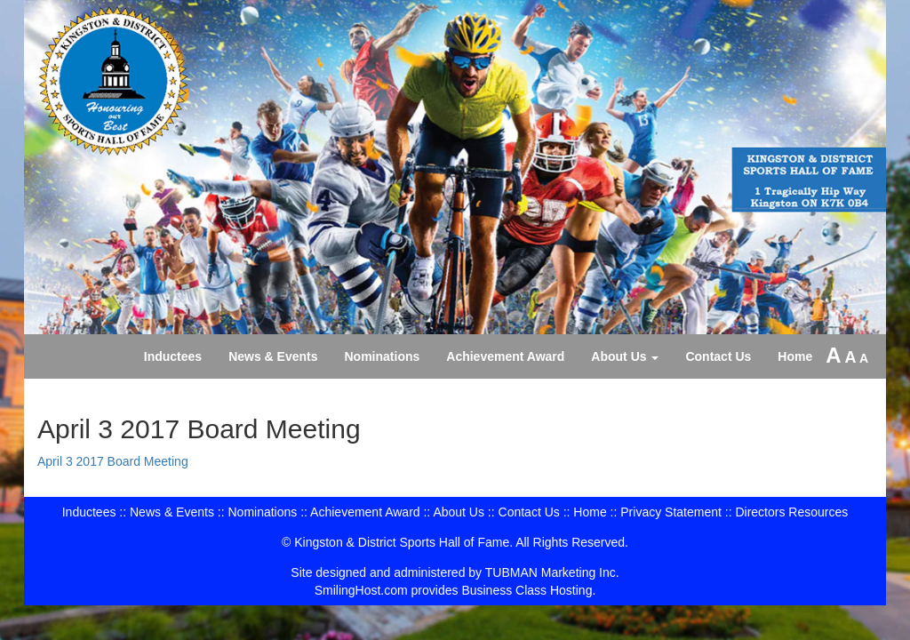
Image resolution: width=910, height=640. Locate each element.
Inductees (173, 356)
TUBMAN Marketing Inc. (552, 572)
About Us (625, 356)
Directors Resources (791, 512)
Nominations (382, 356)
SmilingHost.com (361, 590)
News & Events (272, 356)
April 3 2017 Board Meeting (112, 461)
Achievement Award (505, 356)
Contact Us (718, 356)
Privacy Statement (671, 512)
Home (795, 356)
